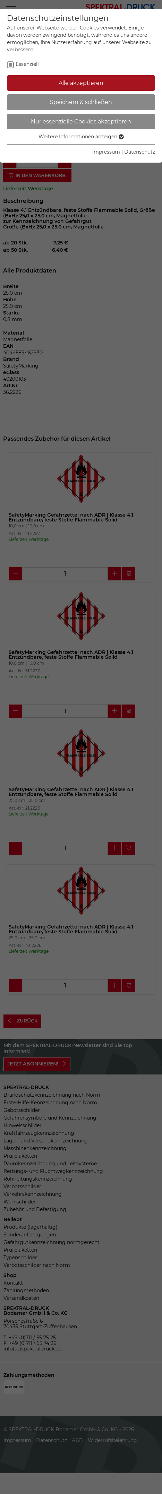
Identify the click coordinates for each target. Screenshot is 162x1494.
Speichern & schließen (81, 102)
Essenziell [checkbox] (27, 64)
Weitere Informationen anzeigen (81, 136)
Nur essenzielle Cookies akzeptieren (81, 121)
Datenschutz (139, 152)
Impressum (106, 152)
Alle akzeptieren (81, 83)
